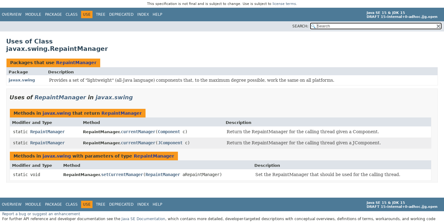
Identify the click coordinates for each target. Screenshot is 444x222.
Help (157, 14)
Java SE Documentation (143, 219)
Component (169, 131)
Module (33, 14)
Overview (12, 14)
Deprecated (121, 14)
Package (53, 14)
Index (143, 14)
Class (72, 14)
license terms (284, 4)
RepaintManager (76, 62)
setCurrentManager (122, 174)
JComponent (170, 142)
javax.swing (22, 80)
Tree (100, 14)
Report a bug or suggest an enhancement (41, 214)
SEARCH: (300, 26)
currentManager (138, 131)
